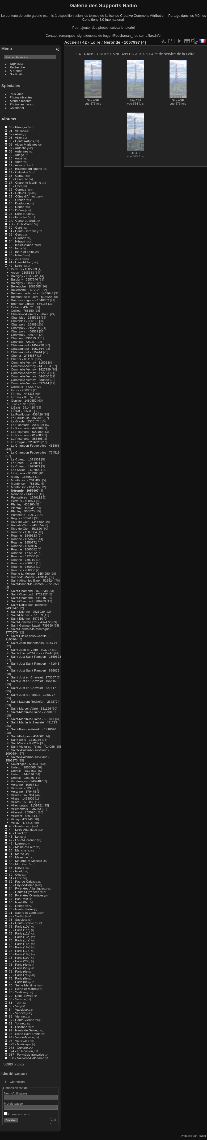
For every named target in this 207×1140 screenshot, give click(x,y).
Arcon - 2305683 (22, 272)
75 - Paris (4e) (19, 964)
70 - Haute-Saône (21, 909)
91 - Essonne (18, 1026)
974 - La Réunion (21, 1051)
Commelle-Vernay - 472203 (30, 372)
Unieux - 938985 (22, 777)
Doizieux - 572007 (23, 386)
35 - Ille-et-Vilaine (21, 244)
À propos (16, 70)
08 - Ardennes (18, 151)
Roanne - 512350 (23, 556)
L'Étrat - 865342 (22, 411)
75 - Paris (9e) (19, 981)
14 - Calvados (18, 172)
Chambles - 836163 (24, 321)
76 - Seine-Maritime (22, 985)
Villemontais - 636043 (26, 808)
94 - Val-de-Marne (21, 1037)
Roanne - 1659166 (24, 546)
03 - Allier (15, 137)
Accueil (71, 42)
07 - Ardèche (18, 148)
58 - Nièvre (16, 867)
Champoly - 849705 (24, 334)
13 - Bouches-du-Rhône (25, 168)
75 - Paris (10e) (19, 926)
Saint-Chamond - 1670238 (29, 590)
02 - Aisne (16, 134)
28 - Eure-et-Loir (20, 213)
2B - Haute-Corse (21, 224)
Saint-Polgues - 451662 (27, 736)
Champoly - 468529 (24, 331)
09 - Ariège (16, 155)
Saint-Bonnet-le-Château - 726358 (34, 584)
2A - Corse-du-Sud (22, 220)
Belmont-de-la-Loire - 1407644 (32, 293)
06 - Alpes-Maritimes (23, 144)
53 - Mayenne (18, 857)
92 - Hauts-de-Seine (23, 1030)
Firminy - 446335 (22, 393)
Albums (8, 119)
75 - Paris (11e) (19, 930)
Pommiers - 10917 (23, 514)
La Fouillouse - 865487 (27, 417)
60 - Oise (15, 874)
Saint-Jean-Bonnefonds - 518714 (34, 642)
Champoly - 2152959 (25, 328)
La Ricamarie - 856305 (27, 438)
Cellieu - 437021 (22, 307)
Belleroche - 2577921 (26, 289)
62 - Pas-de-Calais (22, 881)
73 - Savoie (17, 919)
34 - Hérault (17, 241)
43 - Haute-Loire (20, 826)
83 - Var (14, 1006)
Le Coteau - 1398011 (25, 462)
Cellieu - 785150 (22, 310)
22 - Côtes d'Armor (22, 196)
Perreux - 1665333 (24, 269)
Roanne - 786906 (23, 570)
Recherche (17, 67)
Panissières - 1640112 (26, 497)
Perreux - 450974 (23, 501)
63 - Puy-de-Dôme (21, 885)
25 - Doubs (16, 206)
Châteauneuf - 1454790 (27, 345)
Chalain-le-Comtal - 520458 (30, 314)
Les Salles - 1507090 (25, 469)
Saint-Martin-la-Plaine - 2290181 (33, 712)
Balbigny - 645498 (23, 283)
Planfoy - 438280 (23, 504)
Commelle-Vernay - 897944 (30, 383)
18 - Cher (15, 186)
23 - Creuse (17, 199)
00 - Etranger (18, 127)
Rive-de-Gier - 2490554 (27, 525)
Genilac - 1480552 (23, 400)
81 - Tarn (15, 1002)
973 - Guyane (18, 1047)
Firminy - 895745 (22, 397)
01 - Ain (14, 130)
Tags (13, 63)
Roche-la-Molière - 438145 (29, 577)
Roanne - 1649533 (24, 535)
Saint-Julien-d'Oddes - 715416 (32, 653)
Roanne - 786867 (23, 563)
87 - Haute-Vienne (21, 1020)
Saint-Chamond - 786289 (28, 601)
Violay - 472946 (22, 819)
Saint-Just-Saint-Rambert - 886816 (35, 670)
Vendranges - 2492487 (27, 781)
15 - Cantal (16, 175)
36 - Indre (15, 248)
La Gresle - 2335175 (25, 421)
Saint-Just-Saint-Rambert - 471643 (35, 663)
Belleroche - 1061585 (26, 286)
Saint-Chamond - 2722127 (29, 594)
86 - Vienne (17, 1016)
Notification (17, 74)
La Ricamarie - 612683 (27, 435)
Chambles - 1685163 (25, 317)
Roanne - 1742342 (24, 552)
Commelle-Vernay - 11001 (29, 362)
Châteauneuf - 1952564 (27, 348)
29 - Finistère (18, 217)
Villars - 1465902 (22, 798)
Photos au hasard (22, 104)
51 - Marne (16, 853)
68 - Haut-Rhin (19, 902)
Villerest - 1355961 (24, 812)
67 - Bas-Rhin (18, 898)
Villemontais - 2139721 (27, 805)
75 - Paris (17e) (19, 950)
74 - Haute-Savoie (21, 923)
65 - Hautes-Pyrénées (24, 892)
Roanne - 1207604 (24, 532)
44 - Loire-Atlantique (23, 829)
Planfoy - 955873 (23, 511)
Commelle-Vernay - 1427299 (31, 369)
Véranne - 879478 (23, 791)
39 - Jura (15, 258)
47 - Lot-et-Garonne (22, 840)
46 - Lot (14, 836)
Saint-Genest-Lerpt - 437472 (30, 622)
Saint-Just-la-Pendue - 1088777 (33, 694)
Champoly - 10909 (23, 324)
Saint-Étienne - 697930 (27, 618)
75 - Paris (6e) (19, 971)
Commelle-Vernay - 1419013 (31, 366)
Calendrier (17, 107)
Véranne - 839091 (23, 788)
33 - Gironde (17, 238)
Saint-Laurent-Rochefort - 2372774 (35, 701)
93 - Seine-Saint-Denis (24, 1033)
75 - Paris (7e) (19, 975)
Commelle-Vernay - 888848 (30, 379)
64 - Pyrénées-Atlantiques (27, 888)
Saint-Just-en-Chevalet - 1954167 (34, 680)
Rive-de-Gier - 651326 (26, 528)
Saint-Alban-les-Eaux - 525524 (32, 580)
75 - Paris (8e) (19, 978)
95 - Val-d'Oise (19, 1040)
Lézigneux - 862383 (24, 473)
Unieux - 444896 (22, 774)
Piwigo (202, 1135)
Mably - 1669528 (22, 476)
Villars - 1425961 (22, 795)
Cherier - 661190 (22, 359)
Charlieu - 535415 (23, 338)
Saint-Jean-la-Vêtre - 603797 (31, 649)
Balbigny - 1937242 (24, 276)
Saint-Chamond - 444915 (28, 597)
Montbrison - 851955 (25, 487)
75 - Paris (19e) (19, 957)
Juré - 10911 (19, 404)
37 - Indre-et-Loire (21, 251)
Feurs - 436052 (21, 390)
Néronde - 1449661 (24, 494)
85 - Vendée (17, 1013)
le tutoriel (128, 28)
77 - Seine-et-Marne (23, 988)
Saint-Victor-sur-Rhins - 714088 (33, 746)
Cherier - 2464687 (23, 355)
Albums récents (20, 100)
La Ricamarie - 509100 (27, 431)
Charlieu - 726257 (23, 341)
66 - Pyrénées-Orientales (26, 895)
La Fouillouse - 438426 (27, 414)
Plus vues (16, 94)
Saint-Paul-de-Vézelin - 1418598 (33, 729)
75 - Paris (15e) (19, 943)
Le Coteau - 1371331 (25, 459)
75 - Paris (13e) (19, 937)
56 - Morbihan (18, 864)
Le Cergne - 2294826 (25, 442)
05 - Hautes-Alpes (21, 141)
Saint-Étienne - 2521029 (28, 611)
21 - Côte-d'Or (18, 193)
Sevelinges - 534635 (25, 764)
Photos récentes (21, 97)
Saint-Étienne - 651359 (27, 615)
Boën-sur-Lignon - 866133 (29, 303)
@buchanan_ (122, 36)
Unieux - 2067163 (23, 770)
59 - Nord (15, 871)
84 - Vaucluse (18, 1009)
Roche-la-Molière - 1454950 (30, 573)
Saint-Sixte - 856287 (25, 743)
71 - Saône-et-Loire (22, 912)
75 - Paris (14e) (19, 940)
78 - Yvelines (18, 992)
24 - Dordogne (19, 203)
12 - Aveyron (17, 165)
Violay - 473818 (22, 822)
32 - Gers (15, 234)
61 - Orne (15, 878)
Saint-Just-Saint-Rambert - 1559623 (36, 656)
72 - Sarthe (16, 916)
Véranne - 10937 (22, 784)
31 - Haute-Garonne (23, 231)
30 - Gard (15, 227)
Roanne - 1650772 (24, 542)
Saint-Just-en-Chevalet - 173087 (33, 677)
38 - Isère (15, 255)
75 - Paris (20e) (19, 961)
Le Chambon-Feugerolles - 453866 (35, 445)
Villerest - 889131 (23, 815)
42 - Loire (15, 265)
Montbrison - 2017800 (26, 480)
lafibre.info (152, 36)
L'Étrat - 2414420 (23, 407)
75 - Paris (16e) (19, 947)
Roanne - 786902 (23, 566)
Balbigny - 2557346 (24, 279)
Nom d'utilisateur (15, 1093)
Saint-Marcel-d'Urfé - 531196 (31, 708)
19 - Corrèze (17, 189)
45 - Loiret (16, 833)
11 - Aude (15, 161)
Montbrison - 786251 (25, 483)
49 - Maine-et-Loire (22, 847)
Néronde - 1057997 (25, 490)
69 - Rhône (16, 905)
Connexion (17, 1081)
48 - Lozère (17, 843)
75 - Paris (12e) (19, 933)
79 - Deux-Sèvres (21, 995)
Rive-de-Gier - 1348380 (27, 521)
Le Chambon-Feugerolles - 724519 (35, 452)
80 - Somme (17, 999)
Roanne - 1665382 (24, 549)
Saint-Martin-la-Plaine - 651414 (32, 719)
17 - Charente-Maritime (25, 182)
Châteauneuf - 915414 (26, 352)
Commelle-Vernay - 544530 (30, 376)
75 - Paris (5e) (19, 968)
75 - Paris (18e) (19, 954)
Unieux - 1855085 (23, 767)
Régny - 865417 (22, 518)
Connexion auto (17, 1114)
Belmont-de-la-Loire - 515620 (31, 296)
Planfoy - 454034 (23, 507)
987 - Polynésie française (26, 1054)
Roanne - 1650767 (24, 539)
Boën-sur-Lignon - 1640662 (30, 300)
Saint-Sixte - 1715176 (26, 739)
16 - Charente (18, 179)
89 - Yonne (16, 1023)
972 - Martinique (20, 1044)
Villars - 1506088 (22, 802)
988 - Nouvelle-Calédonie (26, 1058)
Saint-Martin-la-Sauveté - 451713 (34, 722)
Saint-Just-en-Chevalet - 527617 (33, 687)
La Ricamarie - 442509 (27, 428)
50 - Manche (17, 850)
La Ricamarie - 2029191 (27, 424)
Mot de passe (13, 1103)
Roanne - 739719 (23, 559)
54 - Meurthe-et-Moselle (25, 860)
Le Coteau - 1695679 (25, 466)
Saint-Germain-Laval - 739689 (32, 625)
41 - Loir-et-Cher (20, 262)
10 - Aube (15, 158)
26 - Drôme (16, 210)
